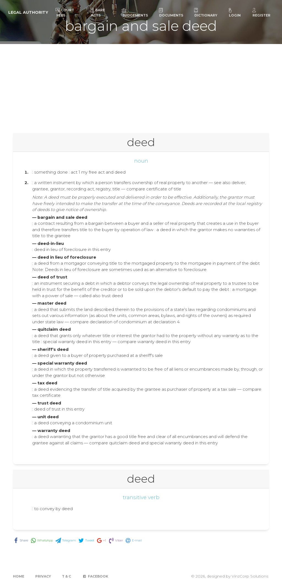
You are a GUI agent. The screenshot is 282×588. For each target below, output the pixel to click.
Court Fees (65, 12)
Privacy (43, 576)
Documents (170, 12)
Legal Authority (28, 12)
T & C (66, 576)
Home (18, 576)
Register (261, 12)
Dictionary (205, 12)
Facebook (95, 576)
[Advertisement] (141, 85)
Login (234, 12)
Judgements (135, 12)
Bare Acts (97, 12)
